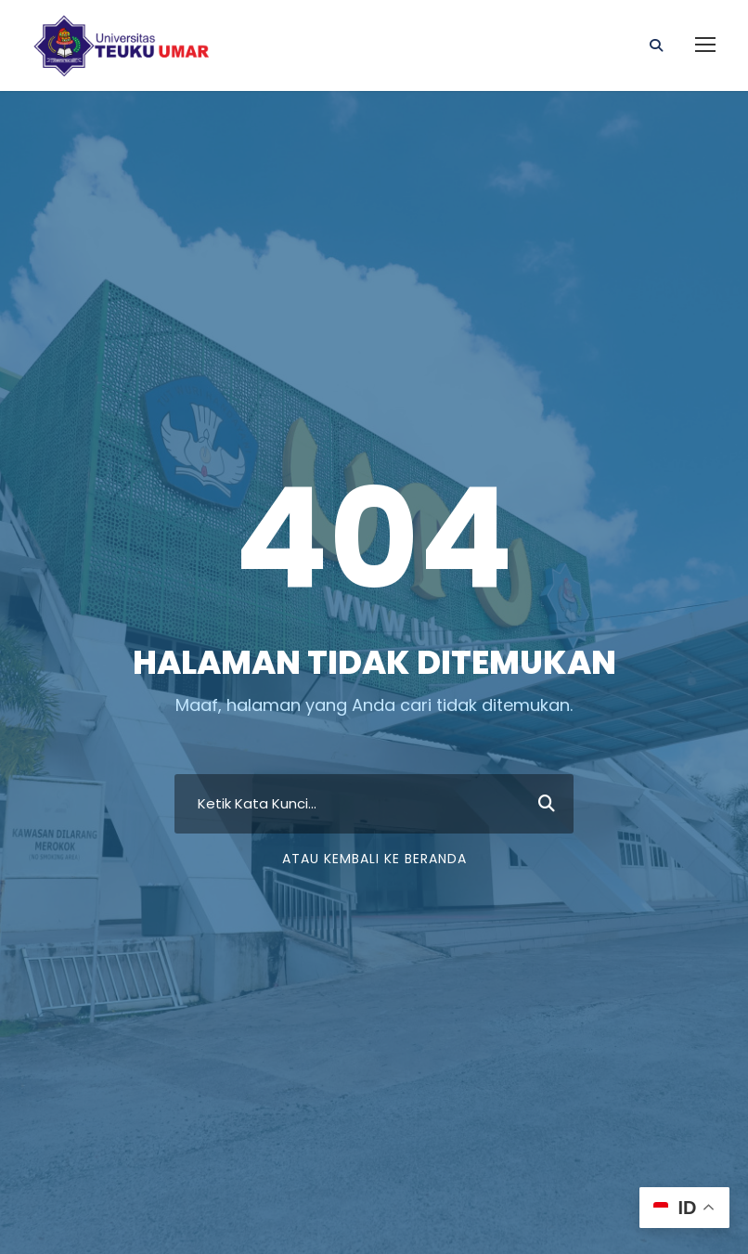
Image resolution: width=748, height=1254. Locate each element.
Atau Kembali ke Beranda (374, 858)
